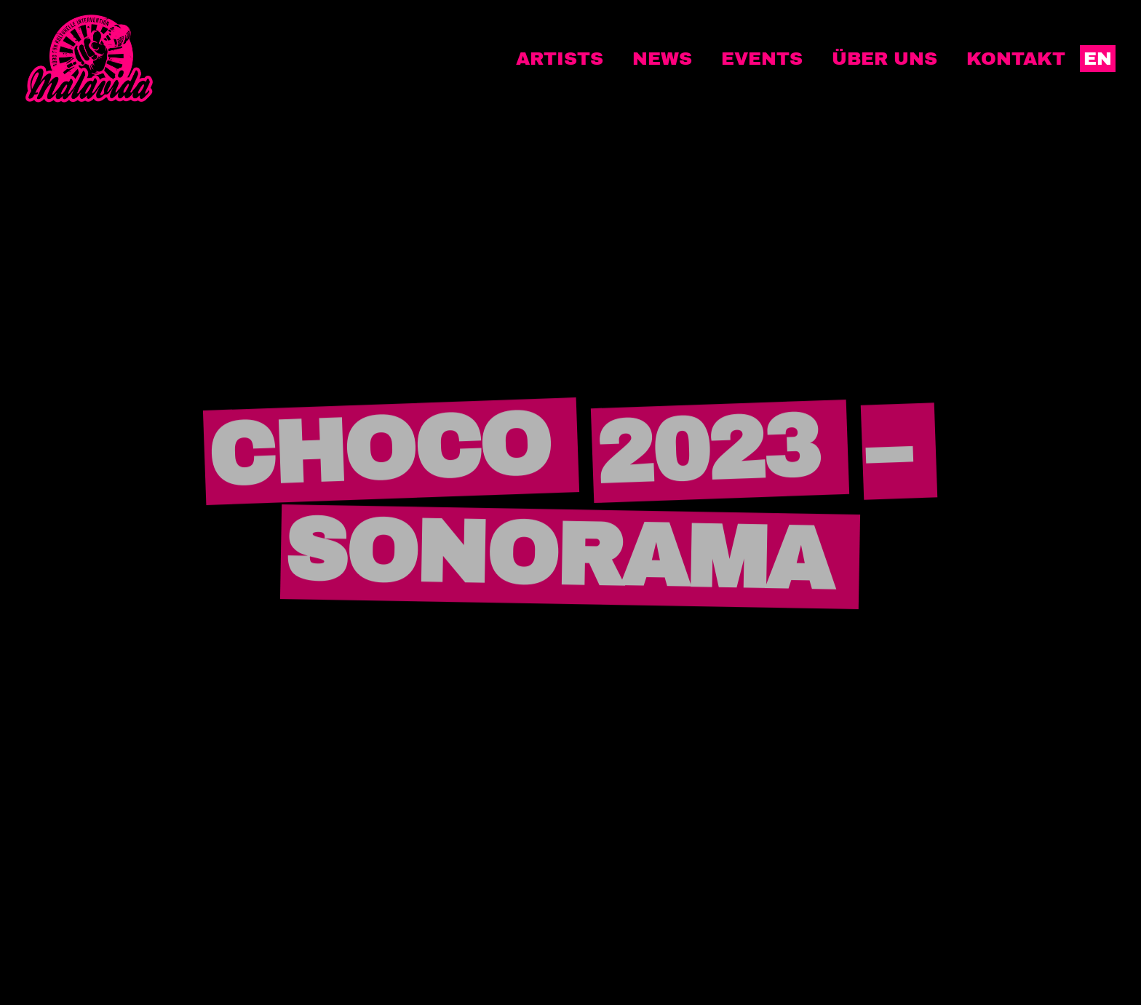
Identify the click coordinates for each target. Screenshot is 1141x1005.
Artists (559, 58)
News (662, 58)
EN (1098, 58)
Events (762, 58)
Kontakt (1015, 58)
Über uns (884, 58)
